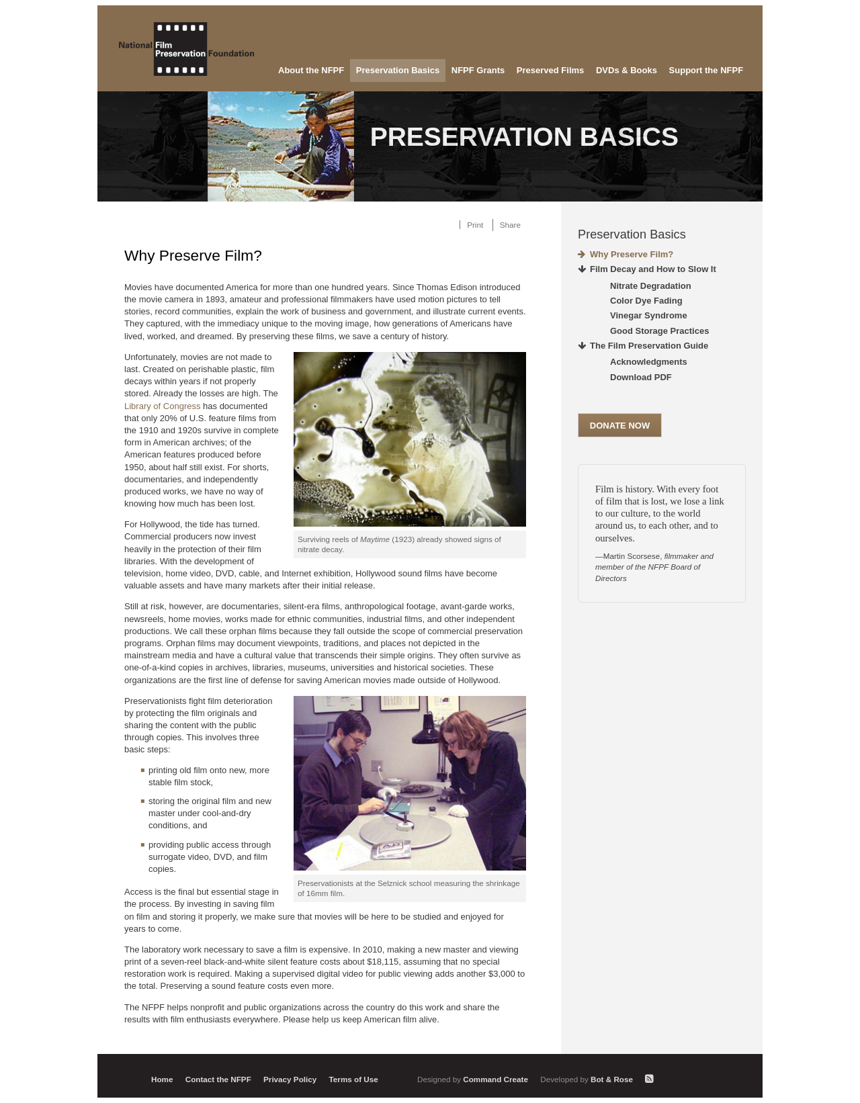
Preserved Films (550, 70)
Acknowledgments (648, 362)
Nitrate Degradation (650, 286)
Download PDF (641, 377)
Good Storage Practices (659, 331)
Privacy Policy (289, 1079)
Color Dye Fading (646, 301)
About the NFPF (311, 70)
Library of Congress (162, 406)
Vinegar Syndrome (648, 315)
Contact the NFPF (218, 1079)
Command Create (473, 1079)
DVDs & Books (626, 70)
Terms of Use (353, 1079)
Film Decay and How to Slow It (653, 269)
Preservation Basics (397, 70)
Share (510, 224)
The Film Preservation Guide (649, 346)
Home (162, 1079)
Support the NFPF (706, 70)
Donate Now (620, 426)
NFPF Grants (478, 70)
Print (475, 224)
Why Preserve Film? (631, 254)
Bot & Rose (587, 1079)
